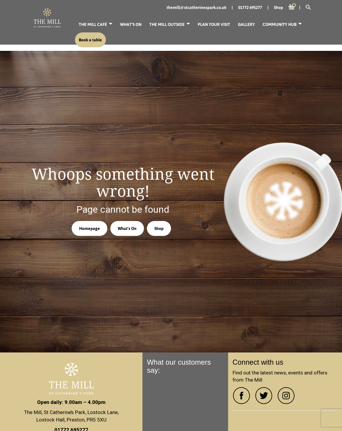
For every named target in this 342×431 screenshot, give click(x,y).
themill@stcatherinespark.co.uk (196, 7)
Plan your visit (214, 24)
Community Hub (279, 24)
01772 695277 (250, 7)
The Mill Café (93, 24)
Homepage (89, 228)
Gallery (246, 24)
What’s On (131, 24)
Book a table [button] (90, 39)
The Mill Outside (167, 24)
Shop (159, 228)
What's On (127, 228)
